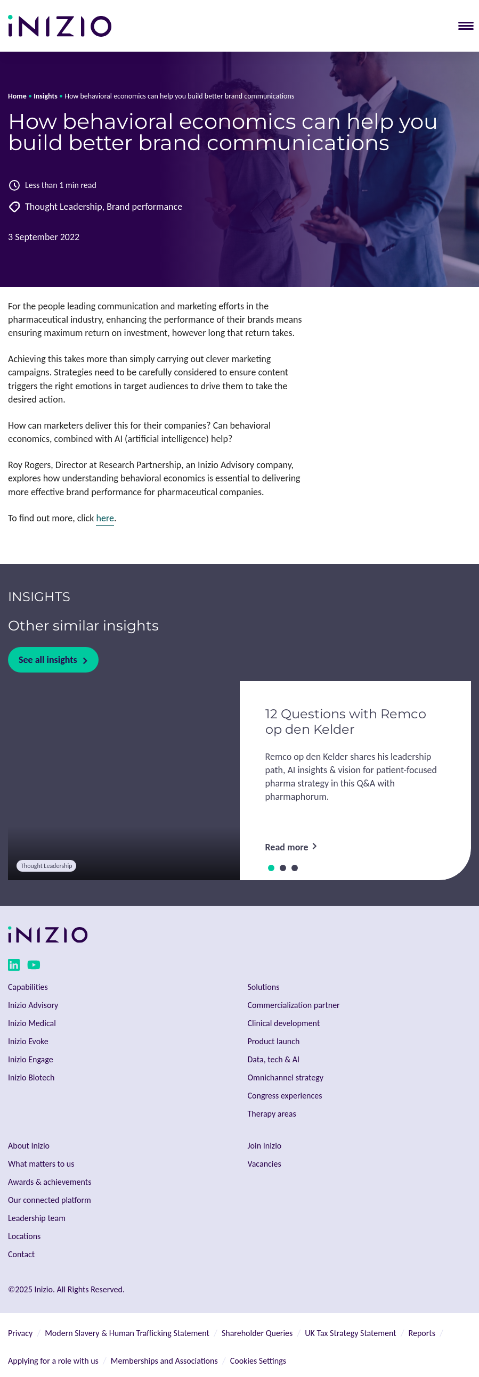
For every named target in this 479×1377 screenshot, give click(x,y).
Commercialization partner (294, 1005)
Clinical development (284, 1023)
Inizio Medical (32, 1023)
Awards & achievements (49, 1182)
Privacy (20, 1333)
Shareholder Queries (257, 1333)
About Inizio (29, 1146)
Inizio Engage (30, 1059)
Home (17, 96)
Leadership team (37, 1218)
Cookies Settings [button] (258, 1361)
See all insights (48, 660)
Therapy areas (272, 1114)
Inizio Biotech (31, 1077)
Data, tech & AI (274, 1059)
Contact (21, 1254)
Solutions (264, 987)
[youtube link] (33, 967)
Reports (422, 1333)
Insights (46, 96)
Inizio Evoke (28, 1041)
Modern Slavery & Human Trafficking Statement (127, 1333)
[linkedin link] (14, 967)
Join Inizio (265, 1146)
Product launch (274, 1041)
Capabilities (28, 987)
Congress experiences (285, 1096)
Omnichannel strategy (285, 1077)
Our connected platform (49, 1200)
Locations (24, 1236)
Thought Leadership (63, 206)
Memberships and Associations (164, 1361)
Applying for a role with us (53, 1361)
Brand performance (144, 206)
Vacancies (264, 1164)
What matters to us (41, 1164)
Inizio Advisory (33, 1005)
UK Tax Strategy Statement (350, 1333)
